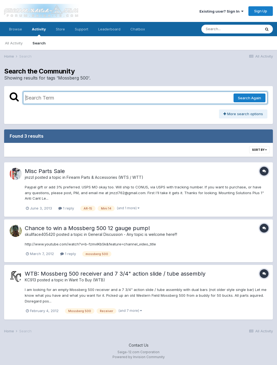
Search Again (249, 98)
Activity (39, 31)
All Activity (14, 43)
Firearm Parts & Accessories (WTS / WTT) (105, 177)
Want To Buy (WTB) (87, 280)
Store (60, 29)
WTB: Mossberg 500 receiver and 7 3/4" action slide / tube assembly (115, 273)
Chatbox (137, 29)
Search (39, 43)
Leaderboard (109, 29)
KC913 (30, 280)
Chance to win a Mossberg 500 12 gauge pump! (87, 228)
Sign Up (260, 11)
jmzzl (29, 177)
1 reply (66, 208)
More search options (243, 114)
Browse (15, 29)
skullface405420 (40, 234)
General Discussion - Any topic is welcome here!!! (132, 234)
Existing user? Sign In (221, 11)
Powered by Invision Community (139, 357)
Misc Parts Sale (45, 171)
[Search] (231, 29)
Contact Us (139, 345)
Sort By (259, 149)
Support (81, 29)
